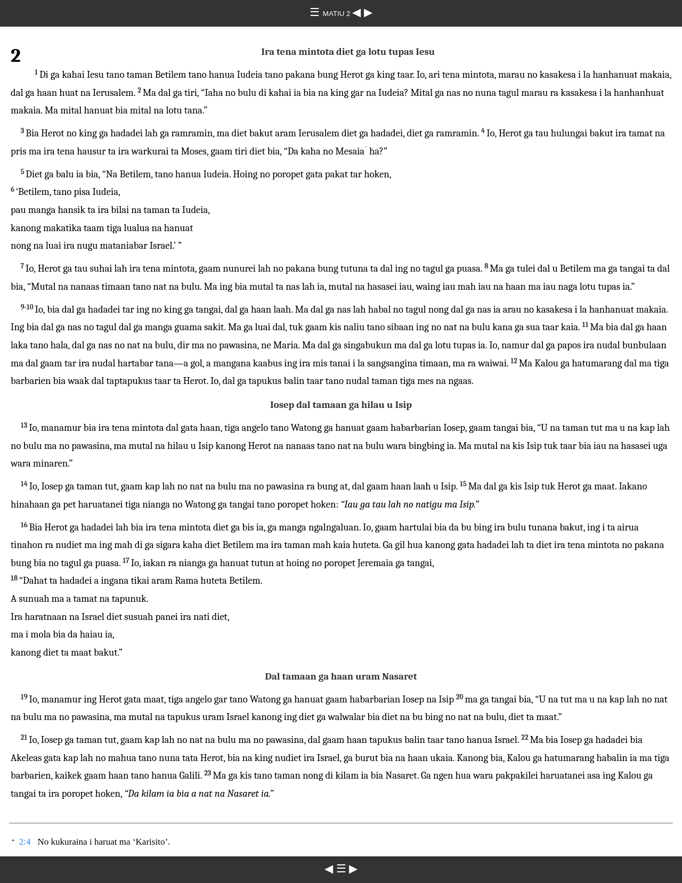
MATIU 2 (337, 14)
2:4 (25, 842)
